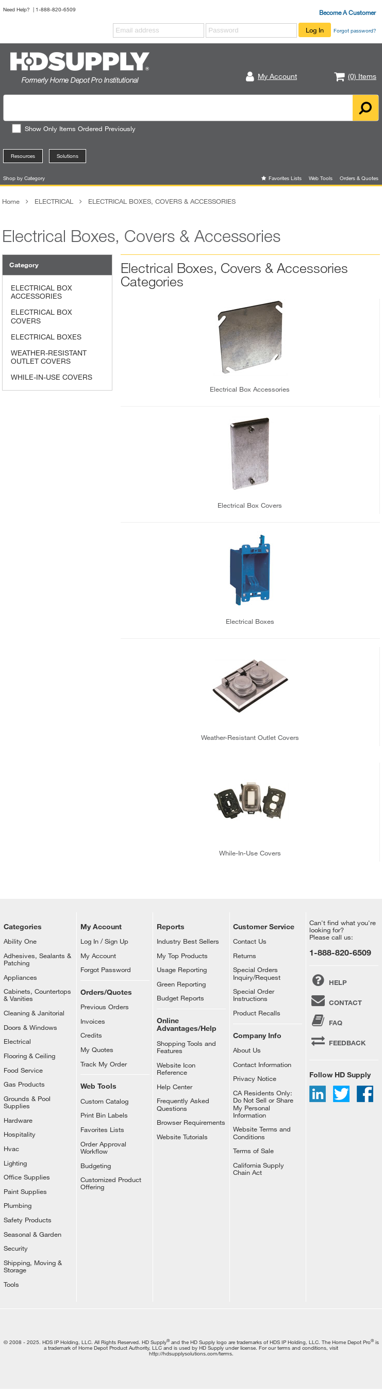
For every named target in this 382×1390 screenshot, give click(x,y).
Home (11, 201)
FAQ (325, 1020)
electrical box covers (250, 505)
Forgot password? (355, 30)
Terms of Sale (253, 1150)
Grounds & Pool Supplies (27, 1102)
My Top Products (182, 955)
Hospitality (20, 1134)
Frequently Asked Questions (183, 1104)
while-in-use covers (250, 853)
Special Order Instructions (253, 995)
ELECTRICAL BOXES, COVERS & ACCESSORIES (162, 201)
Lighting (15, 1163)
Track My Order (103, 1064)
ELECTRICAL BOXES (46, 336)
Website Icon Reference (176, 1068)
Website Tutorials (182, 1137)
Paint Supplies (25, 1191)
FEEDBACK (337, 1040)
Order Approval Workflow (103, 1147)
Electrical (17, 1041)
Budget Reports (180, 998)
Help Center (174, 1086)
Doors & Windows (30, 1027)
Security (16, 1248)
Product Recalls (256, 1013)
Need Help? (16, 9)
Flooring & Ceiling (29, 1056)
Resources (23, 156)
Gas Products (24, 1084)
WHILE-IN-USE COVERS (51, 377)
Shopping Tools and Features (186, 1047)
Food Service (23, 1070)
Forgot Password (105, 969)
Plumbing (17, 1205)
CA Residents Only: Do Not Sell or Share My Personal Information (263, 1104)
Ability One (20, 941)
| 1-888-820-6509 (54, 9)
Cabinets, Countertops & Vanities (37, 995)
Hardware (18, 1120)
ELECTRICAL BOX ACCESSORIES (41, 292)
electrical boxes (250, 621)
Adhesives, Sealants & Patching (37, 959)
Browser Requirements (191, 1122)
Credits (91, 1035)
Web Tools (321, 178)
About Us (247, 1050)
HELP (327, 980)
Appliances (20, 977)
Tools (11, 1284)
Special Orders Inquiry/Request (256, 973)
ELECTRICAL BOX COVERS (41, 316)
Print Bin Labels (104, 1115)
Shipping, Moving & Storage (33, 1266)
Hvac (11, 1148)
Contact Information (262, 1064)
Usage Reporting (182, 969)
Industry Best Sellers (188, 941)
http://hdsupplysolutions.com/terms (190, 1353)
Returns (244, 955)
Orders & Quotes (359, 178)
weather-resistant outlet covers (250, 737)
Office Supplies (27, 1177)
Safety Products (28, 1220)
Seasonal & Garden (32, 1234)
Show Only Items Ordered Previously (73, 128)
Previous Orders (104, 1007)
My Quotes (96, 1049)
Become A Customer (347, 12)
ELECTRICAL (54, 201)
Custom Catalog (104, 1101)
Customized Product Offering (110, 1183)
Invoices (92, 1021)
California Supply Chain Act (258, 1168)
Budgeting (95, 1165)
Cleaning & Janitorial (34, 1013)
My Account (98, 955)
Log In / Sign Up (104, 941)
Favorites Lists (285, 178)
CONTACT (335, 1000)
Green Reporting (181, 984)
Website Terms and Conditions (262, 1132)
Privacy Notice (254, 1078)
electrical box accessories (250, 389)
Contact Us (250, 941)
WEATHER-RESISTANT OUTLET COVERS (49, 357)
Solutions (67, 156)
